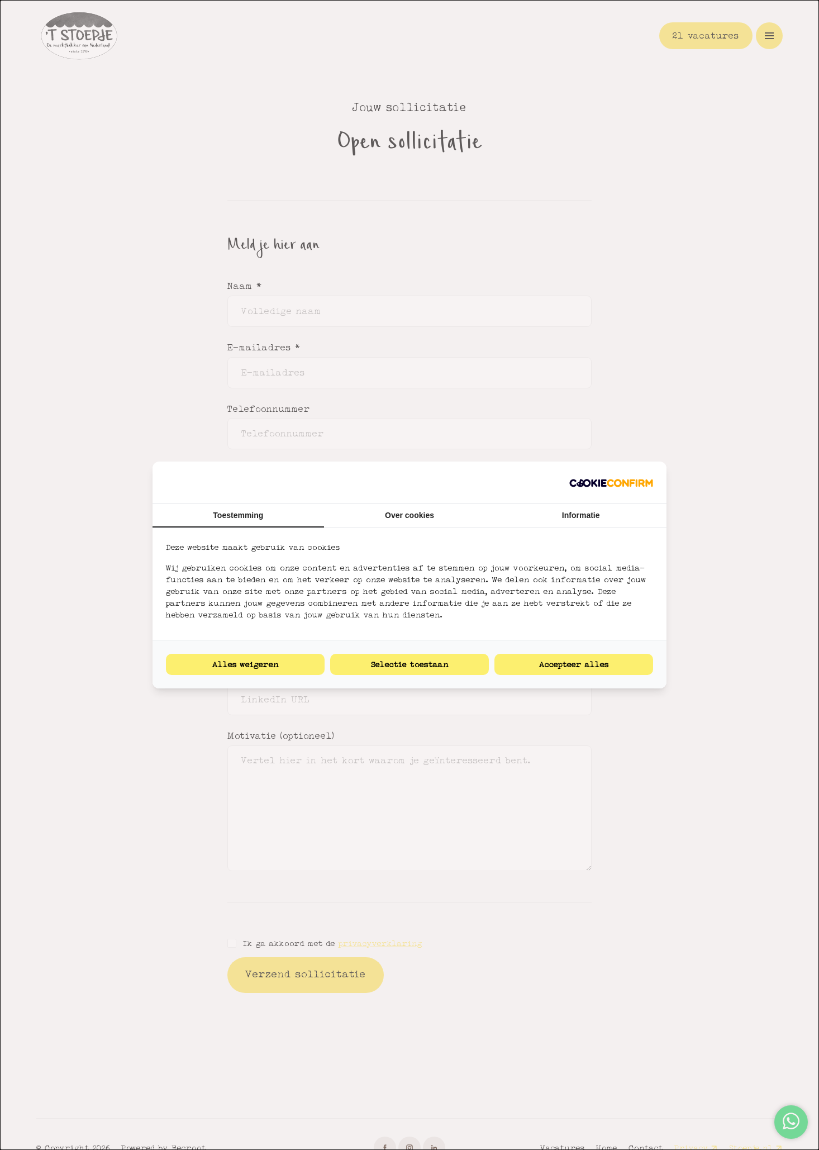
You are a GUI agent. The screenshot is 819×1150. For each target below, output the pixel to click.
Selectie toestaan (410, 664)
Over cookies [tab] (409, 515)
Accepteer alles (574, 664)
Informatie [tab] (581, 515)
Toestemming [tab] (238, 515)
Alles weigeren (245, 664)
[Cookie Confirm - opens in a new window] (611, 482)
